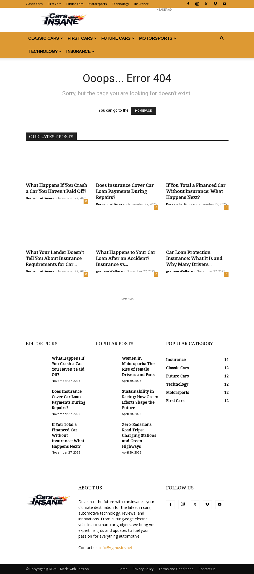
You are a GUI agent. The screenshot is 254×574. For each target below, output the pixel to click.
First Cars (54, 4)
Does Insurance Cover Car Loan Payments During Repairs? (125, 191)
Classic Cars (34, 4)
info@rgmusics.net (115, 547)
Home (122, 569)
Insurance (141, 4)
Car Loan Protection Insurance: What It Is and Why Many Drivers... (194, 258)
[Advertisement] (164, 19)
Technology (120, 4)
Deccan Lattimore (40, 198)
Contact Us (206, 569)
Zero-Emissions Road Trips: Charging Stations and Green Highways (139, 435)
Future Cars (74, 4)
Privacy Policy (143, 569)
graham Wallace (109, 271)
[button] (222, 38)
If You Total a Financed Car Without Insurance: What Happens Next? (196, 191)
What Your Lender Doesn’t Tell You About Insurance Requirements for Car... (55, 258)
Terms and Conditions (176, 569)
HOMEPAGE (143, 111)
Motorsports (98, 4)
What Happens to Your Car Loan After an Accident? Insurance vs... (125, 258)
